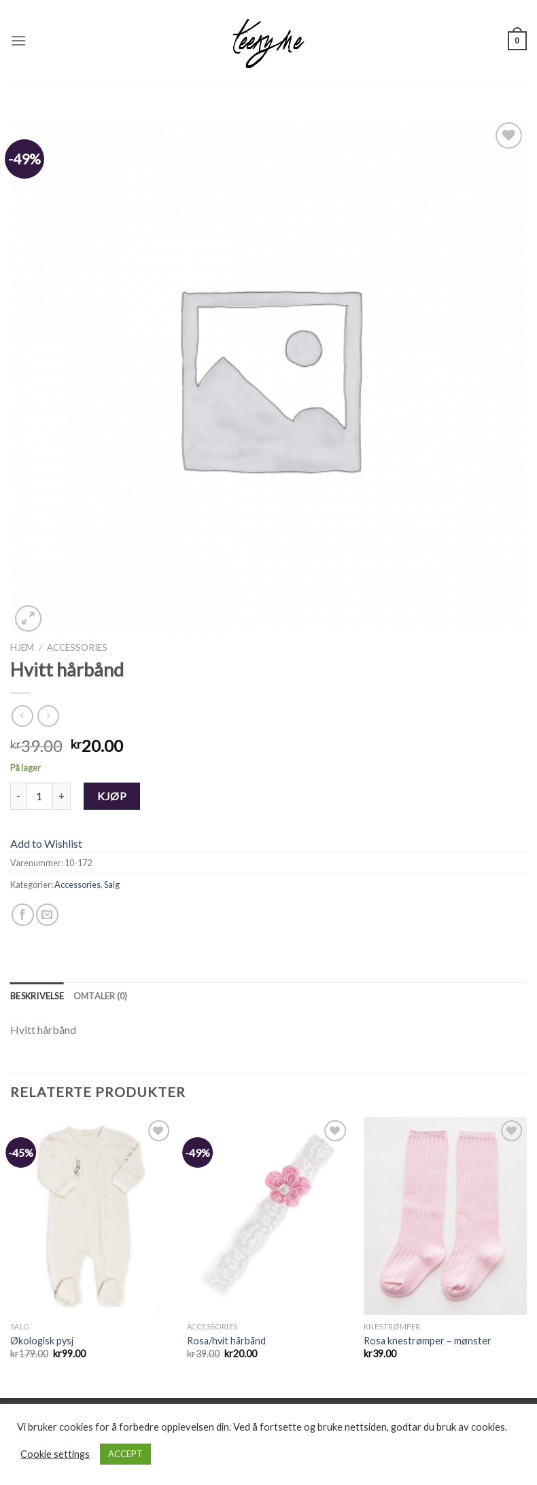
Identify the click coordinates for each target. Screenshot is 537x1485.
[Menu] (18, 40)
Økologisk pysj (41, 1340)
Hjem (22, 647)
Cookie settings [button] (55, 1454)
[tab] (37, 995)
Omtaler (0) (100, 995)
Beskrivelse (37, 995)
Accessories (77, 647)
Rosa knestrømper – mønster (427, 1340)
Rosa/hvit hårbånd (226, 1340)
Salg (112, 884)
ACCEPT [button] (125, 1453)
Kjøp (111, 795)
